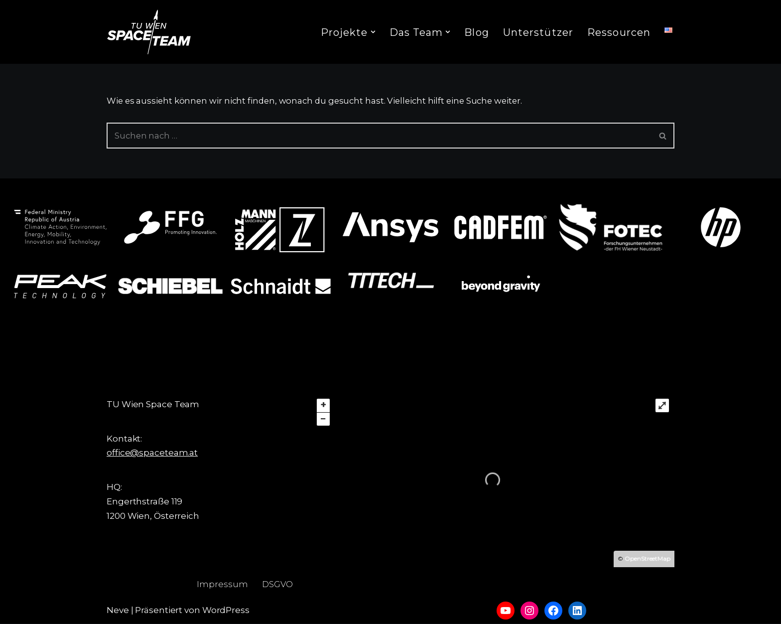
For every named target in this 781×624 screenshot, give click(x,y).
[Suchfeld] (379, 136)
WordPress (226, 611)
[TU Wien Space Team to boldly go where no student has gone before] (149, 32)
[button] (373, 31)
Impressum (222, 585)
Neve (118, 611)
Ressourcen (619, 32)
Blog (476, 32)
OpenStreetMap (647, 559)
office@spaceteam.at (152, 453)
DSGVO (277, 585)
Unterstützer (538, 32)
